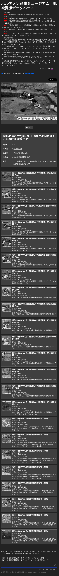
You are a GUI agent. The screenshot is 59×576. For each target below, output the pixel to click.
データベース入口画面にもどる (38, 560)
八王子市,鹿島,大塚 (21, 153)
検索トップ (6, 73)
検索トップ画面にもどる (35, 558)
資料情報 (18, 73)
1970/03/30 (18, 149)
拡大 (29, 128)
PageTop (55, 565)
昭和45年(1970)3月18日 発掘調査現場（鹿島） (30, 419)
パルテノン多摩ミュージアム (48, 569)
